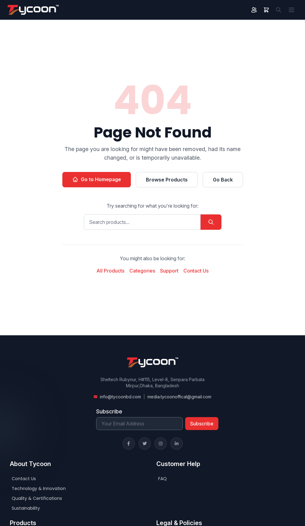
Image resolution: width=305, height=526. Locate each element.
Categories (142, 271)
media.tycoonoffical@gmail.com (179, 396)
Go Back (223, 180)
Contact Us (196, 271)
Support (169, 271)
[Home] (33, 10)
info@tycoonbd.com (120, 396)
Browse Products (167, 180)
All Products (110, 271)
